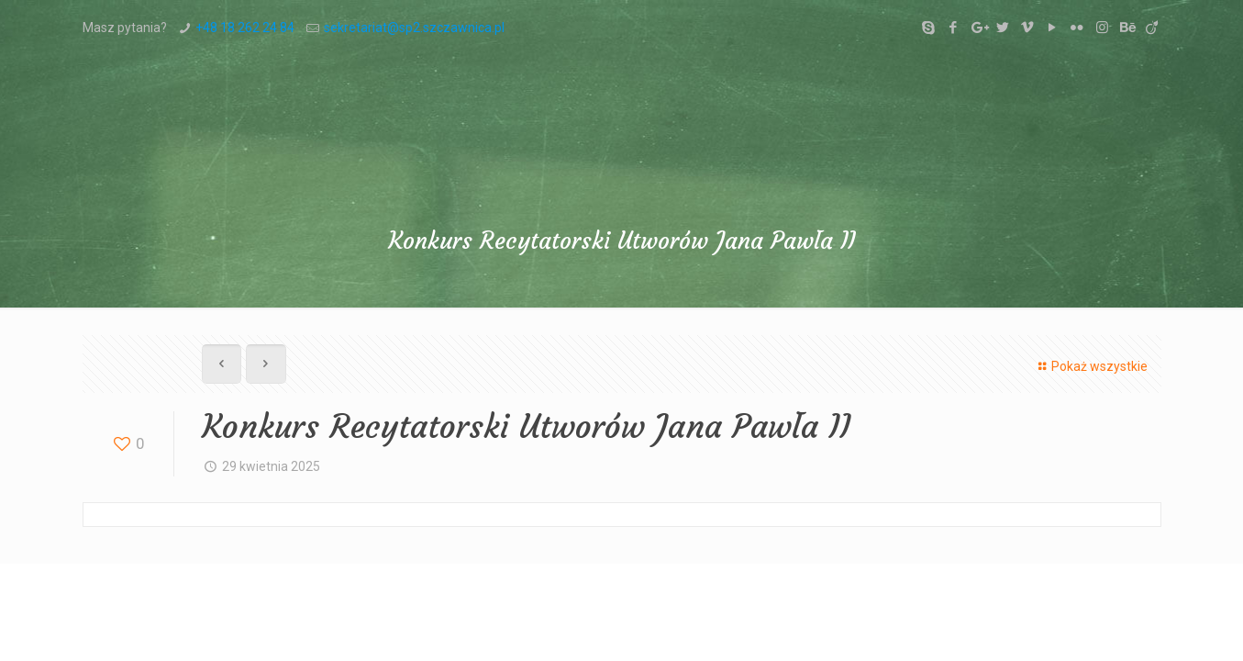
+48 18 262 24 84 (244, 27)
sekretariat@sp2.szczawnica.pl (414, 27)
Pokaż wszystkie (1090, 366)
